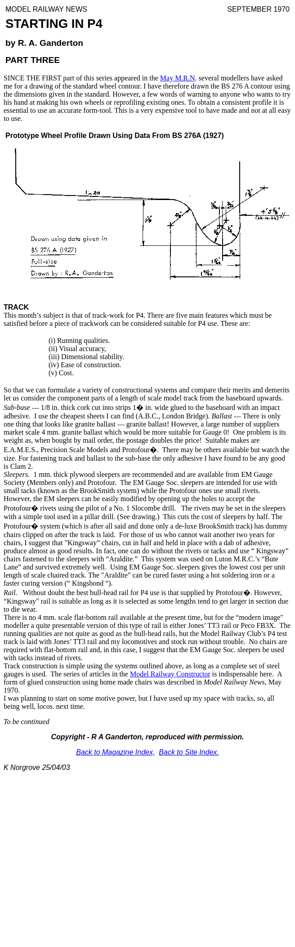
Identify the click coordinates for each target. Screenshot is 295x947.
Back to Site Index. (189, 752)
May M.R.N (177, 78)
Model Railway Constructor (170, 674)
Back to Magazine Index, (115, 752)
